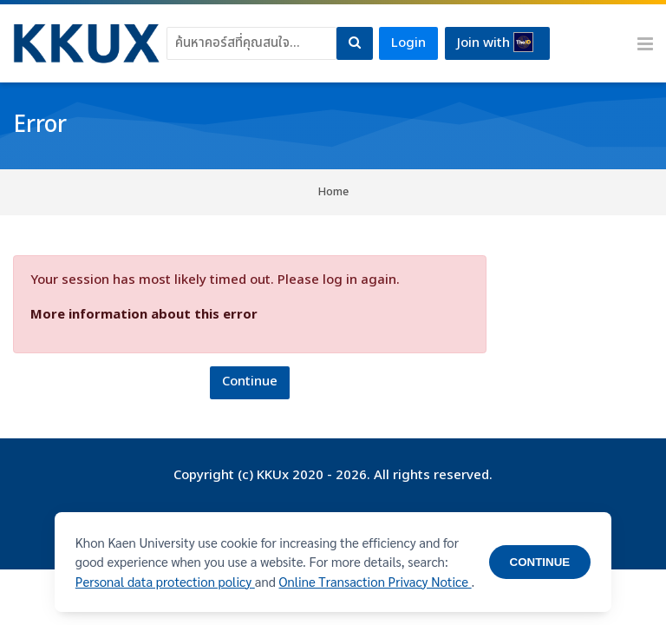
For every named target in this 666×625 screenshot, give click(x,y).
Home (333, 192)
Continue (250, 381)
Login (408, 43)
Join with (495, 42)
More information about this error (144, 315)
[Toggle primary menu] (645, 43)
